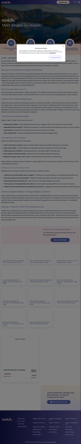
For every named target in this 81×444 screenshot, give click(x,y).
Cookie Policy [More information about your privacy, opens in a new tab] (53, 53)
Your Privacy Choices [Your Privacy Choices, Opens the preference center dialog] (55, 57)
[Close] (63, 46)
